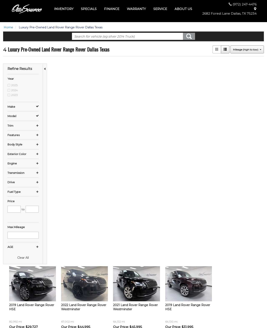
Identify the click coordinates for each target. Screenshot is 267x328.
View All (75, 288)
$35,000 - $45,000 (16, 309)
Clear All (23, 258)
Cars (73, 293)
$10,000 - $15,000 (16, 297)
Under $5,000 (13, 288)
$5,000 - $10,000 (15, 293)
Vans (73, 305)
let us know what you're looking (97, 202)
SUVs (73, 297)
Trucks (74, 301)
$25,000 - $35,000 (16, 305)
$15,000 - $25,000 (16, 301)
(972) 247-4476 (225, 299)
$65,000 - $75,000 (16, 313)
